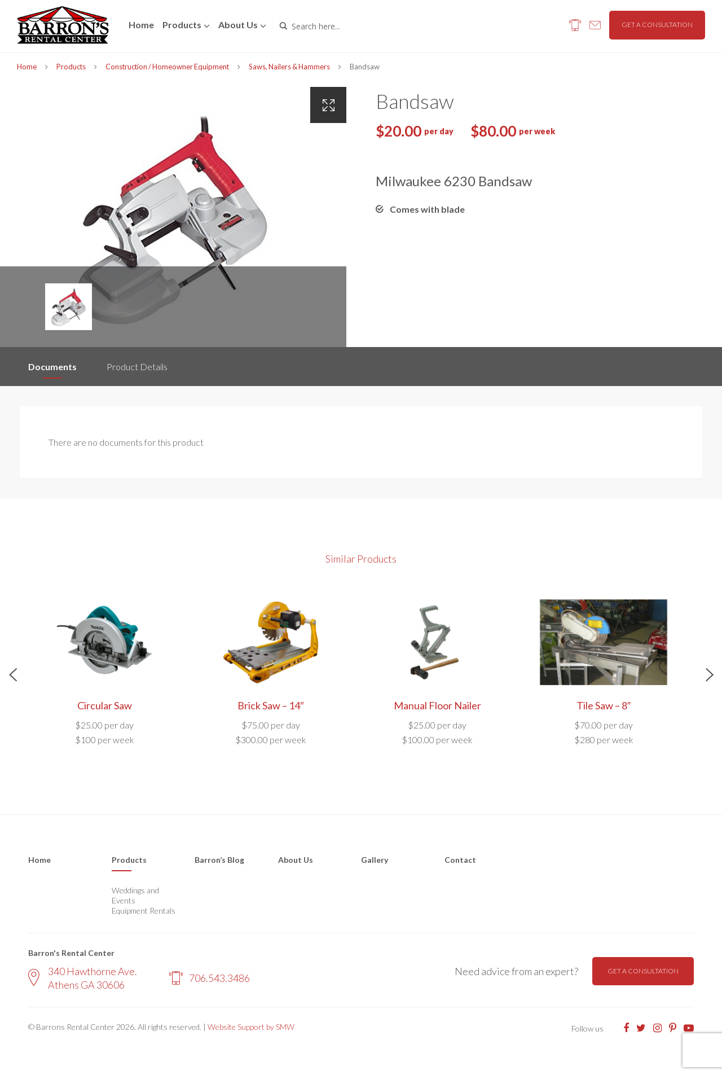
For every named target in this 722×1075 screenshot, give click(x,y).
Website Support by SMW (251, 1027)
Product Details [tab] (137, 366)
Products (181, 24)
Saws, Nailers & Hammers (289, 66)
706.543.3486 (209, 978)
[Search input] (340, 26)
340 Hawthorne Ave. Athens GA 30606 (82, 977)
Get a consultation (657, 24)
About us (238, 24)
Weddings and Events (135, 895)
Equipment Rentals (143, 910)
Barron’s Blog (219, 860)
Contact (460, 860)
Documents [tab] (52, 366)
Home (141, 24)
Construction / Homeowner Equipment (167, 66)
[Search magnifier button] (283, 26)
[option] (173, 217)
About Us (295, 860)
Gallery (374, 860)
